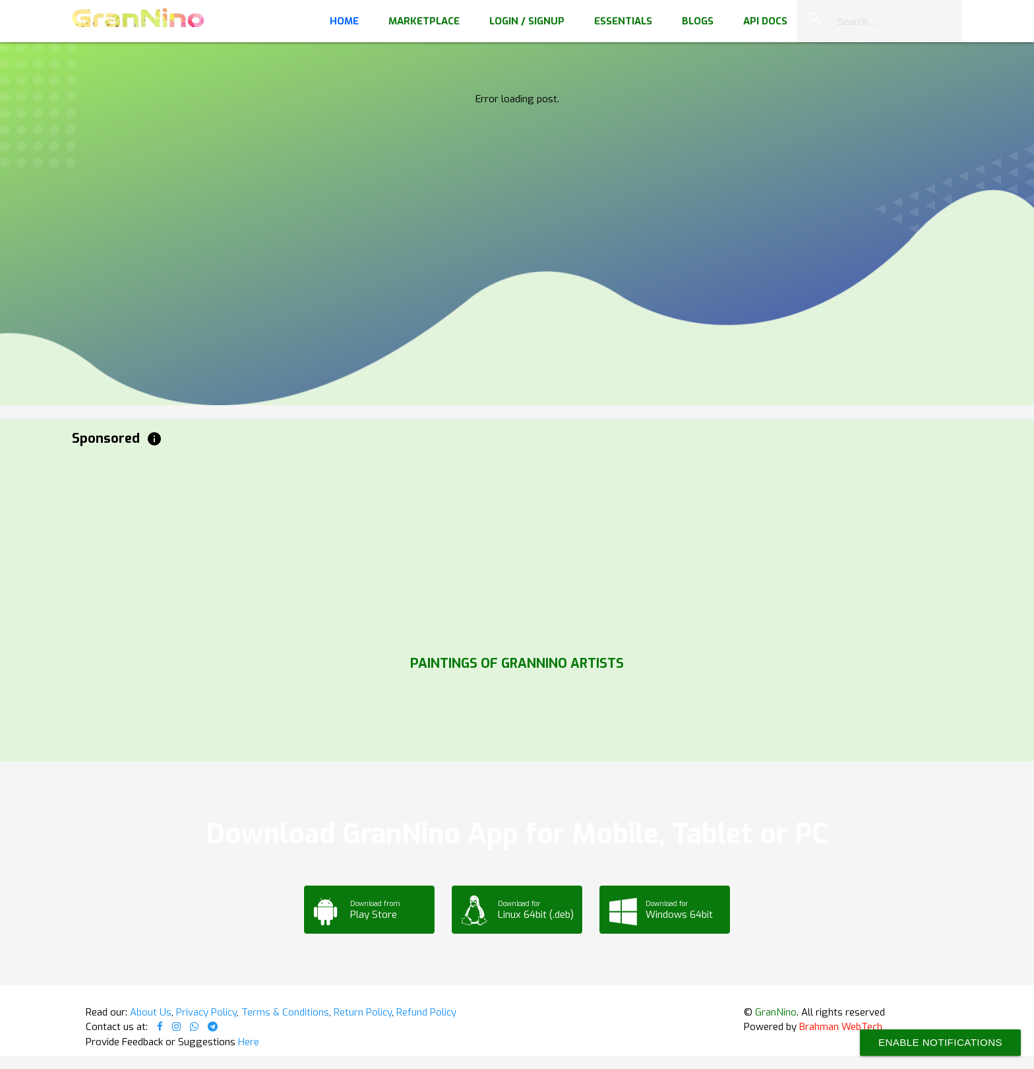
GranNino (776, 1012)
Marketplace (424, 21)
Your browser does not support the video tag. (517, 132)
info (154, 439)
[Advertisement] (467, 547)
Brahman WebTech (840, 1026)
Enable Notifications (940, 1042)
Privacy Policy (206, 1012)
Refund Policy (426, 1012)
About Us (150, 1012)
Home (344, 21)
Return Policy (363, 1012)
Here (248, 1042)
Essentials (623, 21)
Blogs (698, 21)
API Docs (765, 21)
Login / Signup (526, 21)
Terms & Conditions (285, 1012)
